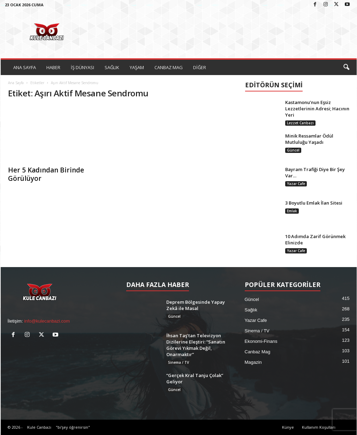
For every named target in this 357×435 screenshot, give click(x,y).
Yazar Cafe (296, 183)
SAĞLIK (112, 67)
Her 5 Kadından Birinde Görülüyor (46, 174)
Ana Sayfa (16, 82)
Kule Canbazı (39, 427)
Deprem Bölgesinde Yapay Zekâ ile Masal (195, 305)
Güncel (293, 150)
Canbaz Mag (258, 351)
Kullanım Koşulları (318, 427)
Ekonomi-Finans (261, 341)
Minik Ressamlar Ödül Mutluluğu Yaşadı (309, 139)
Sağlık (251, 309)
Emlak (292, 210)
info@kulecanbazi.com (47, 321)
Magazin (253, 362)
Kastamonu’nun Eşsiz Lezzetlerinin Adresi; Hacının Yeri (317, 108)
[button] (346, 67)
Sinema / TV (178, 362)
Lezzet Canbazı (300, 122)
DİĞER (199, 67)
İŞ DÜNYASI (82, 67)
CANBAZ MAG (168, 67)
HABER (53, 67)
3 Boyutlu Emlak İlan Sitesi (313, 203)
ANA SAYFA (24, 67)
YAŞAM (137, 67)
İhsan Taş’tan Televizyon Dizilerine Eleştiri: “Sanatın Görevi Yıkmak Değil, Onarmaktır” (195, 344)
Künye (288, 427)
